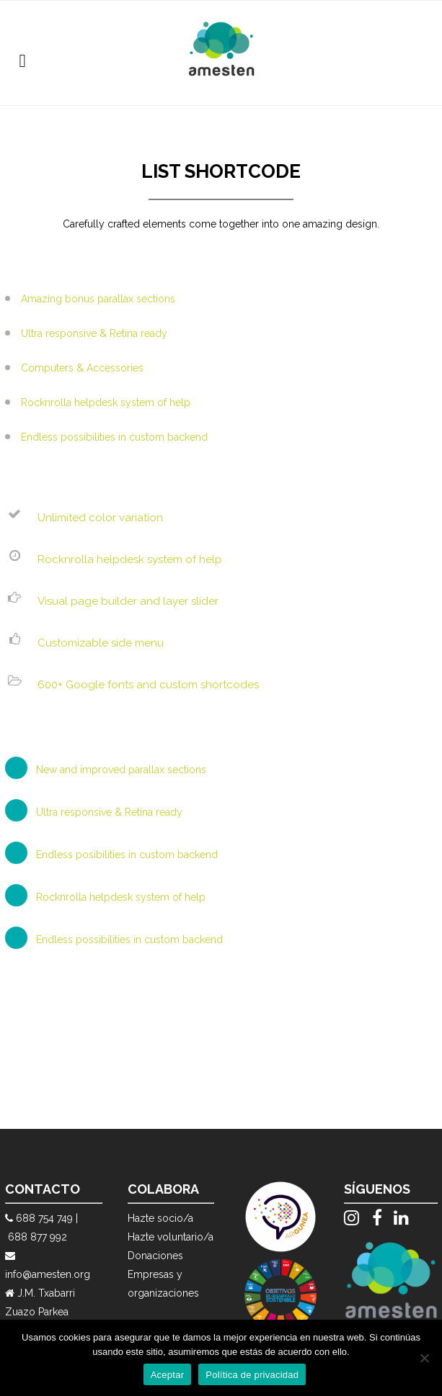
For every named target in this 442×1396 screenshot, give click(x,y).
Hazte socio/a (160, 1218)
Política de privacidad (252, 1374)
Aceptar (168, 1374)
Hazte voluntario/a (170, 1237)
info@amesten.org (47, 1274)
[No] (424, 1358)
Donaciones (155, 1255)
